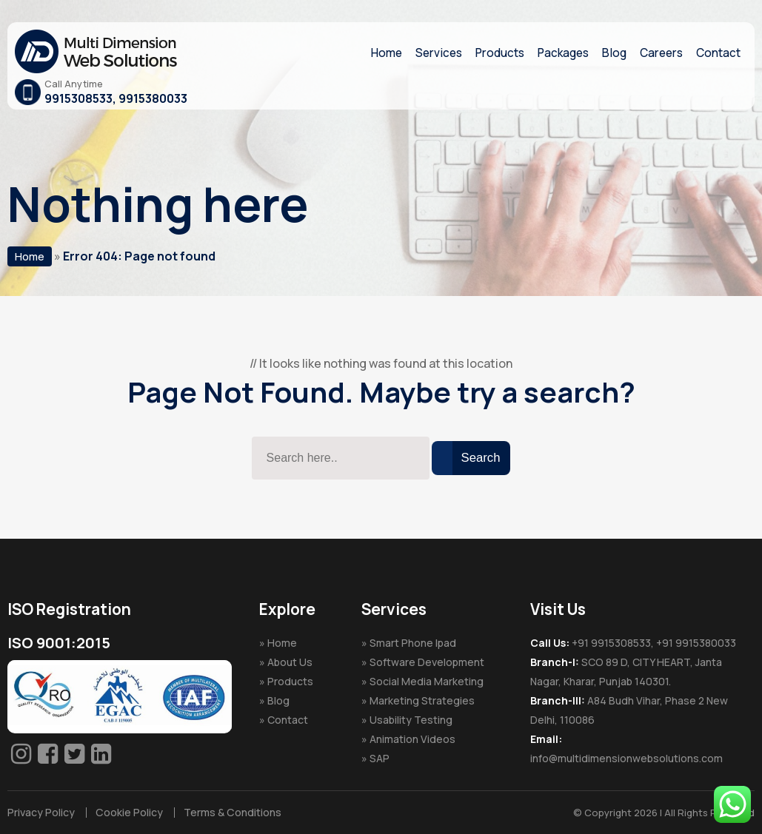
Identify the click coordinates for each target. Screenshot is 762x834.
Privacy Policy (40, 812)
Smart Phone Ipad (413, 643)
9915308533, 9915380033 (115, 98)
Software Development (427, 662)
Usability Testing (411, 720)
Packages (555, 52)
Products (488, 52)
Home (370, 52)
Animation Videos (412, 739)
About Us (290, 662)
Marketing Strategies (422, 700)
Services (424, 52)
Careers (658, 52)
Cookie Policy (126, 812)
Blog (608, 52)
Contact (717, 52)
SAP (380, 758)
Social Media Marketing (427, 681)
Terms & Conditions (226, 812)
